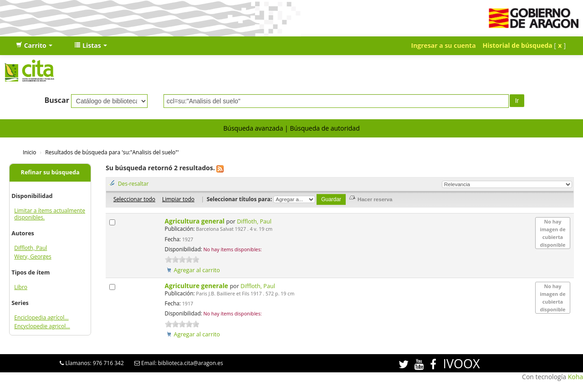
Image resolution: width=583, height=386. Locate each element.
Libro (20, 287)
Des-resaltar (133, 183)
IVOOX (461, 363)
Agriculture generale (197, 285)
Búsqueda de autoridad (324, 128)
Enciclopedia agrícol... (41, 317)
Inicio (29, 152)
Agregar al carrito (197, 270)
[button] (34, 45)
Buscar (56, 100)
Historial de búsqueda (517, 45)
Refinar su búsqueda (50, 172)
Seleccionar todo (134, 199)
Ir (517, 100)
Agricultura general (195, 221)
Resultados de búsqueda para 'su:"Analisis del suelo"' (112, 152)
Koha (575, 376)
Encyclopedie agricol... (42, 326)
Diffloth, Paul (30, 248)
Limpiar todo (178, 199)
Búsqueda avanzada (253, 128)
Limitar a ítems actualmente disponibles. (49, 214)
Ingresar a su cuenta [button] (443, 45)
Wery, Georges (32, 256)
